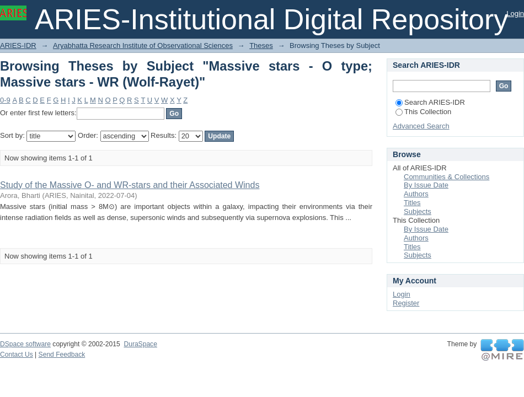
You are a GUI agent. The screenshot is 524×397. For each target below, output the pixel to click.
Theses (261, 45)
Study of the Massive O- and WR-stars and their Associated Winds (129, 185)
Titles (412, 202)
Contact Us (16, 354)
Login (515, 13)
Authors (416, 194)
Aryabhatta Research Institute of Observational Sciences (143, 45)
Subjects (417, 211)
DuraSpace (140, 344)
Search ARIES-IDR (430, 102)
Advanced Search (421, 126)
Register (406, 303)
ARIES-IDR (18, 45)
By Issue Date (426, 185)
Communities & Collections (446, 177)
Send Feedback (62, 354)
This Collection (423, 112)
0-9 (5, 100)
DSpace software (25, 344)
